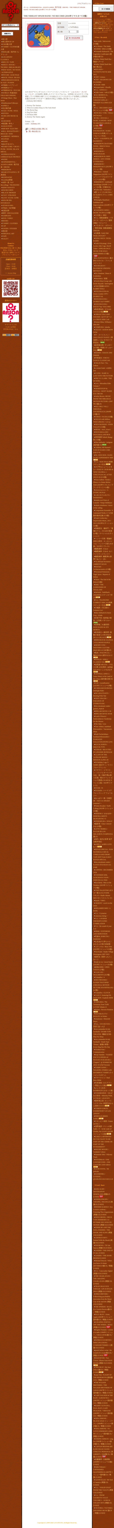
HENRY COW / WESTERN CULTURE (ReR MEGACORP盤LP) (102, 647)
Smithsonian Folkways (10, 103)
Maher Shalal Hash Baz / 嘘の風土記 (102, 65)
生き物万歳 (6, 108)
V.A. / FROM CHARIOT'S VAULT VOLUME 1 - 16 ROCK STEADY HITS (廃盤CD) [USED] (102, 1500)
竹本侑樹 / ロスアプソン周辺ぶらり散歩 (102, 1084)
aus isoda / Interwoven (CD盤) (101, 42)
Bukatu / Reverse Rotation (103, 1010)
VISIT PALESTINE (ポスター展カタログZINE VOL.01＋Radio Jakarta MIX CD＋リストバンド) (103, 894)
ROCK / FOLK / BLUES (11, 77)
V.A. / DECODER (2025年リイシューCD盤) (103, 109)
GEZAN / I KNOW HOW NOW (103, 331)
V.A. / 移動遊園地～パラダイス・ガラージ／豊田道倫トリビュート (103, 220)
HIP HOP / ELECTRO (10, 129)
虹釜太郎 (5, 211)
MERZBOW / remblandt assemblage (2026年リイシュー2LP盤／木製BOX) (102, 184)
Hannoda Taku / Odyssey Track (102, 1155)
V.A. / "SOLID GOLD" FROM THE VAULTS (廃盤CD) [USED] (103, 1490)
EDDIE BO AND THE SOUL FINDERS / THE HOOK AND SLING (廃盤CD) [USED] (102, 1231)
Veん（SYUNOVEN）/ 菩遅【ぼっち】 (102, 1025)
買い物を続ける (35, 131)
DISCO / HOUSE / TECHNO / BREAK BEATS (10, 66)
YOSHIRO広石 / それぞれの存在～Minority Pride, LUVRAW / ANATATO (103, 1095)
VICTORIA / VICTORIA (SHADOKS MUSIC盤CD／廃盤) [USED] (102, 1510)
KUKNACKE (7, 177)
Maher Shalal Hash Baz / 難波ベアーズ (102, 60)
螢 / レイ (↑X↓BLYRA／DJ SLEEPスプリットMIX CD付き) (103, 194)
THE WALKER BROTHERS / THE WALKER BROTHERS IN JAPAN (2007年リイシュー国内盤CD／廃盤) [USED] (103, 1388)
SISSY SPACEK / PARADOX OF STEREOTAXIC (100, 700)
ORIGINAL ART (8, 234)
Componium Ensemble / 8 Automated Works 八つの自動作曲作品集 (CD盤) (103, 513)
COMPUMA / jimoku (102, 327)
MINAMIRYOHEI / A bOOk (101, 909)
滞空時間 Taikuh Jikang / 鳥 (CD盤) (103, 438)
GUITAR (5, 139)
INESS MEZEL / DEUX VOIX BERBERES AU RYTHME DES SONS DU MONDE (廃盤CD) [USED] (103, 1221)
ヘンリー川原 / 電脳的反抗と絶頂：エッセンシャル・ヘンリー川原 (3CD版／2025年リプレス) (103, 542)
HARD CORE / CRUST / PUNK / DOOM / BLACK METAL (10, 149)
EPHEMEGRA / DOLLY (103, 821)
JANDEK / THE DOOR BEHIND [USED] (102, 1257)
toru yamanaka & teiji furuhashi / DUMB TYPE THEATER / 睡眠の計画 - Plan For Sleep (102, 1033)
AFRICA (5, 106)
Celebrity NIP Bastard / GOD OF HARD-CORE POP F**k (102, 450)
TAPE (4, 236)
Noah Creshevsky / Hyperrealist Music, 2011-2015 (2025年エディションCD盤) (103, 522)
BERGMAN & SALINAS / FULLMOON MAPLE (103, 641)
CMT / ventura (100, 77)
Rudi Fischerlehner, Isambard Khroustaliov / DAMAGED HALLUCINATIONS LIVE (102, 738)
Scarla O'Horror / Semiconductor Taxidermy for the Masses (102, 718)
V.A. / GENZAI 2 (101, 90)
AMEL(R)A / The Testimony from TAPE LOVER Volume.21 (101, 1004)
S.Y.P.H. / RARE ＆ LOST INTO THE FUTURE (103, 374)
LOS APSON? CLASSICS (6, 58)
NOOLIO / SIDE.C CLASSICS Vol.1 (101, 660)
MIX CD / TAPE (8, 62)
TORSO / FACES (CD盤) (104, 417)
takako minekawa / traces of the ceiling (102, 506)
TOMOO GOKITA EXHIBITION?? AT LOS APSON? (102, 1111)
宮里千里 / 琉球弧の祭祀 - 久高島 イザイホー (102, 620)
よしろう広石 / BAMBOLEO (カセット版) (103, 1089)
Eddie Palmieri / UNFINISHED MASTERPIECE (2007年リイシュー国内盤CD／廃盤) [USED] (103, 1472)
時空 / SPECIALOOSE (10, 213)
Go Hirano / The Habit (102, 46)
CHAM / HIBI (100, 85)
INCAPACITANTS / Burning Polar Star (101, 694)
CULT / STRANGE (9, 195)
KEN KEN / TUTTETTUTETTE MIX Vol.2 (102, 71)
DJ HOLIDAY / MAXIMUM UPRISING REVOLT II (101, 268)
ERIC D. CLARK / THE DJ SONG (102, 379)
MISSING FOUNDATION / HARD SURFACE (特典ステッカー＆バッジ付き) (102, 132)
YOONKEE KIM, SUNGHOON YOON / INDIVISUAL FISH (101, 877)
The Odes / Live (100, 724)
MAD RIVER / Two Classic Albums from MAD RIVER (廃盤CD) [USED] (102, 1361)
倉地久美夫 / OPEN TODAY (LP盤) (101, 968)
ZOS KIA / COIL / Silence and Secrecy (103, 114)
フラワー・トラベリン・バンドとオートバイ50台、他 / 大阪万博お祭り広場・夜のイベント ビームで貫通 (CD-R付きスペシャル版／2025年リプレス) (103, 777)
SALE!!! (5, 239)
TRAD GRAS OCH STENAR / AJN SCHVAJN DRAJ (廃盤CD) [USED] (102, 1288)
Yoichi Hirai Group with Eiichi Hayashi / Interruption (103, 282)
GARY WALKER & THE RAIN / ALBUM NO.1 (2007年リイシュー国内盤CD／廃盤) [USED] (103, 1399)
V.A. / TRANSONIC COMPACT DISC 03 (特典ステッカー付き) (102, 602)
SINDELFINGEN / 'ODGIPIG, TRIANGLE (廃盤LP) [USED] (103, 1201)
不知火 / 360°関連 (9, 208)
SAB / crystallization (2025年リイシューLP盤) (102, 684)
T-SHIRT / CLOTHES (10, 223)
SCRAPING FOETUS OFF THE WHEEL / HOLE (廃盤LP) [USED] (102, 1324)
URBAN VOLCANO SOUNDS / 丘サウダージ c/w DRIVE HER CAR (102, 316)
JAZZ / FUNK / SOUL (10, 111)
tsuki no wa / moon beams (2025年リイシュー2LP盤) (103, 963)
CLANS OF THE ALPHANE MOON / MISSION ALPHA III (100, 757)
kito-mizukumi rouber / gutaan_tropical (102, 707)
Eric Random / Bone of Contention (102, 274)
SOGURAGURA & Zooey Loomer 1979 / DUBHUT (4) (101, 293)
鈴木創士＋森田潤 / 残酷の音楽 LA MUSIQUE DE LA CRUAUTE (102, 634)
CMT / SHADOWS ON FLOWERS (102, 81)
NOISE (4, 159)
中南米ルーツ (7, 88)
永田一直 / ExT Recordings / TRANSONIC (10, 183)
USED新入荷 (7, 44)
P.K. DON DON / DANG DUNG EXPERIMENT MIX (103, 457)
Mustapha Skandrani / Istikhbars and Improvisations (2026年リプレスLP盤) (103, 204)
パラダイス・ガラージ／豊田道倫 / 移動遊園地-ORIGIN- (102, 228)
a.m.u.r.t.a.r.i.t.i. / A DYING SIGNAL (100, 491)
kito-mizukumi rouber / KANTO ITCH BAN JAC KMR (102, 864)
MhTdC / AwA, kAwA (102, 430)
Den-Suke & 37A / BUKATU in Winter (100, 1015)
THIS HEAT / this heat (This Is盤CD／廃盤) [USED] (102, 1369)
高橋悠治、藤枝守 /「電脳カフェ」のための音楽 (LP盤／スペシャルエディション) (103, 532)
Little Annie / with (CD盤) (104, 92)
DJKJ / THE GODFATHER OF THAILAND (99, 587)
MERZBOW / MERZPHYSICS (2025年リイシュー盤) (103, 166)
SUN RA (5, 113)
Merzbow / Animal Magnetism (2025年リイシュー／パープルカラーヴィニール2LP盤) (102, 175)
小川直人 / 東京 (101, 215)
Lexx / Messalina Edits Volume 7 (102, 384)
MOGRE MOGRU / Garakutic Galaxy (101, 1150)
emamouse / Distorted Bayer (101, 1020)
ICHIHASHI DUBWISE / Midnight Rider (103, 689)
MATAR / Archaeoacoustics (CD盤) (102, 568)
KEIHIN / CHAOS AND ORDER (102, 354)
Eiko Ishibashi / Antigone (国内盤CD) (102, 443)
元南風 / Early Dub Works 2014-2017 (101, 234)
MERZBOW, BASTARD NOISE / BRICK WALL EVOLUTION (102, 146)
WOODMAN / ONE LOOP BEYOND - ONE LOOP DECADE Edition (102, 1163)
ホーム (26, 7)
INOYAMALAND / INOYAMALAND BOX (101, 433)
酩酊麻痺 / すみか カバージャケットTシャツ (102, 552)
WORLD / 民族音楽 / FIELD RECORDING (9, 94)
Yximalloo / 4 (100, 977)
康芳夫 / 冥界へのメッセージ (102, 958)
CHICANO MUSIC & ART (9, 117)
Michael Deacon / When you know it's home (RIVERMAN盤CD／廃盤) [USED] (103, 1264)
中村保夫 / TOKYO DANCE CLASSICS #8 (101, 359)
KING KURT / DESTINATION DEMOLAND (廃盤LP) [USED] (101, 1193)
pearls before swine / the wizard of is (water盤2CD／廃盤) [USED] (103, 1352)
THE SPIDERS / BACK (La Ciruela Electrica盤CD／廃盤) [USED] (102, 1309)
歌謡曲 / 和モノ (8, 124)
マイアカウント (84, 4)
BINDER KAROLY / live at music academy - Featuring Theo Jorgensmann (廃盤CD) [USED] (103, 1211)
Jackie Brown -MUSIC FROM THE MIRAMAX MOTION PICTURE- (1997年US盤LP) (103, 400)
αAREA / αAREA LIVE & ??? (102, 845)
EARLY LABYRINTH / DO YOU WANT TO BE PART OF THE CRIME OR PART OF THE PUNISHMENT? (102, 1142)
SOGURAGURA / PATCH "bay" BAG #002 (102, 305)
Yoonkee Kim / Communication (99, 1051)
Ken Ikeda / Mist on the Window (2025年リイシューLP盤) (102, 885)
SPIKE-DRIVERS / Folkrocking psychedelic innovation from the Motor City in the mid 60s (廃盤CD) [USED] (102, 1299)
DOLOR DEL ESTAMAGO (6, 201)
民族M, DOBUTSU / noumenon (101, 937)
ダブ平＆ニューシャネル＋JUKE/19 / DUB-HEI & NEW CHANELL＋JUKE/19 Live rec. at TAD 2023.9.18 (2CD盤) (103, 472)
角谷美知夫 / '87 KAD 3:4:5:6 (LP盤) (102, 310)
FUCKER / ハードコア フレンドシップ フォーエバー (103, 793)
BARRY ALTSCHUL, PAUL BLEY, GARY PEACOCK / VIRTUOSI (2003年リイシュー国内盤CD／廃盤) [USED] (103, 1411)
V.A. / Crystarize (100, 913)
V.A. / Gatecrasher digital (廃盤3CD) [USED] (102, 1272)
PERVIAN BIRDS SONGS (100, 1117)
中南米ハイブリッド (10, 85)
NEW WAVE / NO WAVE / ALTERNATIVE (10, 71)
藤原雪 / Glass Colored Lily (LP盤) (102, 825)
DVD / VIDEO (7, 218)
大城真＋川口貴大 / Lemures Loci (101, 609)
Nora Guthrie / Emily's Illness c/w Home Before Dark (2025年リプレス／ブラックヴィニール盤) (103, 483)
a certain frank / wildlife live (102, 369)
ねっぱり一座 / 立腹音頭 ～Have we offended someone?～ (102, 800)
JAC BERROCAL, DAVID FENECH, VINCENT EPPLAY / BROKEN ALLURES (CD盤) (102, 100)
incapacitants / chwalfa (103, 87)
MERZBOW (6, 170)
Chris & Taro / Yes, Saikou (100, 364)
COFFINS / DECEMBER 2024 (103, 871)
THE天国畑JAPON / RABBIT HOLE (101, 287)
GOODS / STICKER (9, 228)
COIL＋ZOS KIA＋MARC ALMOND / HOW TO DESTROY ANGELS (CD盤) (102, 122)
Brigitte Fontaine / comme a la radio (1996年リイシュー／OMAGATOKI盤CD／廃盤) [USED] (103, 1333)
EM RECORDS (7, 190)
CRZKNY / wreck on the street (102, 904)
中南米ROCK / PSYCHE (11, 90)
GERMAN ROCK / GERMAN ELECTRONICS (10, 155)
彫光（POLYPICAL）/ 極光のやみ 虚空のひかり (103, 655)
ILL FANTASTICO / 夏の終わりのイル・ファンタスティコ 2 (103, 260)
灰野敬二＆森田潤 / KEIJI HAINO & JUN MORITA (101, 627)
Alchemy (34, 124)
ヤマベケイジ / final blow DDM (101, 1079)
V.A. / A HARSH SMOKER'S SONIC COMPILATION (100, 921)
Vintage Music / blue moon (9, 99)
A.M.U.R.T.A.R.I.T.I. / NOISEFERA (102, 496)
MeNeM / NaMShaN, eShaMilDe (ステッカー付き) (102, 594)
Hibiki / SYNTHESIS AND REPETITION (101, 932)
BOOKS (5, 221)
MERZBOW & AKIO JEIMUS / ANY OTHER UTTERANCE (101, 159)
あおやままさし (8, 144)
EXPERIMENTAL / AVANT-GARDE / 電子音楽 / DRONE (10, 164)
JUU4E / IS (99, 788)
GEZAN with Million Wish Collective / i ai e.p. (102, 420)
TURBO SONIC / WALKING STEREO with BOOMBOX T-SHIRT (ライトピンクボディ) (103, 1071)
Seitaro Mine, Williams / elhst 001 (102, 323)
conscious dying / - (101, 916)
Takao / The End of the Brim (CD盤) (102, 581)
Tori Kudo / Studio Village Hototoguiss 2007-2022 (103, 953)
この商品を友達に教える (38, 129)
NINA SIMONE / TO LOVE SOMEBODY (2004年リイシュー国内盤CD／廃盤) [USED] (103, 1432)
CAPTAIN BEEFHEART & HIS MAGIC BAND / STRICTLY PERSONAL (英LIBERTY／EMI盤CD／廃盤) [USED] (103, 1452)
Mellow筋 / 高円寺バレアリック (10, 53)
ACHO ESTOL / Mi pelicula (101, 1170)
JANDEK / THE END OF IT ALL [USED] (103, 1251)
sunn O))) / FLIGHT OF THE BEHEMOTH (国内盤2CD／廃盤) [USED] (103, 1377)
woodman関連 (7, 180)
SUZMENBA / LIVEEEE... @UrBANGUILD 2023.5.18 (103, 1176)
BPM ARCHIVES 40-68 (103, 714)
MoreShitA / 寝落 (101, 279)
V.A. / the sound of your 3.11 (102, 927)
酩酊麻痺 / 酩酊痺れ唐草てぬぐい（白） (102, 557)
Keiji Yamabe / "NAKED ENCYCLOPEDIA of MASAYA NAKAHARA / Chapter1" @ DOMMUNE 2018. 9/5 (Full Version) (102, 1060)
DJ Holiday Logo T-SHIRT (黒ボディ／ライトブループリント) (103, 764)
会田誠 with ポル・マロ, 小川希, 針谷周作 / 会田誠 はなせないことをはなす (103, 668)
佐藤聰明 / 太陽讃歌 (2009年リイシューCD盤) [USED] (102, 1461)
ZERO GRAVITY (8, 188)
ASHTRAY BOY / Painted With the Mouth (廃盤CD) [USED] (102, 1240)
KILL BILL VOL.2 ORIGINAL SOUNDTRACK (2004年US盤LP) (102, 410)
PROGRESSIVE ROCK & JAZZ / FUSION (10, 81)
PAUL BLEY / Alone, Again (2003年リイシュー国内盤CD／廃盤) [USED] (103, 1317)
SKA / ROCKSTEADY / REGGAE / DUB (10, 132)
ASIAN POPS (7, 126)
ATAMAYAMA (7, 205)
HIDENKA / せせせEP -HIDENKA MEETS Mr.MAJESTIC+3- (102, 816)
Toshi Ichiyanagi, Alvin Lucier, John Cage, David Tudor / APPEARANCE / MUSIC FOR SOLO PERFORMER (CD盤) (102, 249)
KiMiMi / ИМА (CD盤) (103, 49)
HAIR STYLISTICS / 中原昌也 (10, 173)
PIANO (5, 141)
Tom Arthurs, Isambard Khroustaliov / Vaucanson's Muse (102, 729)
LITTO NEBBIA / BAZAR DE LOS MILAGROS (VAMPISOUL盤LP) (103, 833)
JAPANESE (6, 121)
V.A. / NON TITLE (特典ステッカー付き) (103, 463)
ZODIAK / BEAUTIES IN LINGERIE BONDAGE (102, 751)
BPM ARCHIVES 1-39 (103, 711)
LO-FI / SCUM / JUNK (10, 198)
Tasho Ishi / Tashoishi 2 (103, 190)
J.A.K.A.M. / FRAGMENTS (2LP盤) (101, 973)
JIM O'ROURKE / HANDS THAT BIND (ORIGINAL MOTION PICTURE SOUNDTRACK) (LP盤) (103, 985)
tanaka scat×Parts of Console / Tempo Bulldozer (102, 501)
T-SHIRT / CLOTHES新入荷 (10, 48)
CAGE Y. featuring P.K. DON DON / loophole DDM (103, 997)
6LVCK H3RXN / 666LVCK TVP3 (100, 745)
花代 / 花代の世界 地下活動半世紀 (102, 840)
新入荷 (5, 39)
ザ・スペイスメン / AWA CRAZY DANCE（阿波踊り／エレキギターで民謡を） (103, 339)
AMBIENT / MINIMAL (10, 136)
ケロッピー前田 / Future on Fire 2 (103, 1122)
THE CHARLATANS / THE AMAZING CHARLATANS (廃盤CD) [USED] (102, 1280)
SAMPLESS (6, 216)
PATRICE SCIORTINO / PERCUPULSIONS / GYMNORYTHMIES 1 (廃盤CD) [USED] (102, 1344)
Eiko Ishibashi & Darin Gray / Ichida (102, 614)
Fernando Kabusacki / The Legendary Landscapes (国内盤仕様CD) (103, 54)
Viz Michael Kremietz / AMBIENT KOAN (102, 563)
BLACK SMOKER (9, 193)
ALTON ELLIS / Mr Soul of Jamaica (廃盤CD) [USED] (103, 1482)
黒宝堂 (5, 231)
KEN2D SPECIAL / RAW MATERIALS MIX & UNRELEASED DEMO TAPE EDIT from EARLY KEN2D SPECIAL (103, 854)
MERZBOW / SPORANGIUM (99, 152)
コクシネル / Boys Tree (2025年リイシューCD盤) (102, 948)
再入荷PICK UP (8, 42)
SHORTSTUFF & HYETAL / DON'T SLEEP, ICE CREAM (102, 391)
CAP (4, 226)
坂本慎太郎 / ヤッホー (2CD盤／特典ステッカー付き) (103, 347)
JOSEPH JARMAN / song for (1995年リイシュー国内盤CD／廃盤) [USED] (103, 1441)
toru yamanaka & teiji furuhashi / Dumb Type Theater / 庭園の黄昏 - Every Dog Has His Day (101, 1043)
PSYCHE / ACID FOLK (10, 75)
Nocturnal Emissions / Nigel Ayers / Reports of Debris (101, 574)
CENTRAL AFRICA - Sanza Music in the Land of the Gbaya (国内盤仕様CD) (103, 677)
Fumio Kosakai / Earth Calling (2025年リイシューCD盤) (103, 808)
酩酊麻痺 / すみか (101, 549)
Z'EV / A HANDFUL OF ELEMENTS (102, 139)
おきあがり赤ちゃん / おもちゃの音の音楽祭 (102, 943)
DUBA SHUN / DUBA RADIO (102, 239)
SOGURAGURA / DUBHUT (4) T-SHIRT (101, 300)
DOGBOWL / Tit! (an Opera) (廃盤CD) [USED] (102, 1246)
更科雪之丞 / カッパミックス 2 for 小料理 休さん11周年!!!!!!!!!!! (103, 1103)
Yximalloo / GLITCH (102, 993)
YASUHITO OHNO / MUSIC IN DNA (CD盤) (102, 211)
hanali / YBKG (100, 901)
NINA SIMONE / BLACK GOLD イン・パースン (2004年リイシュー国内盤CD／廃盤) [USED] (103, 1422)
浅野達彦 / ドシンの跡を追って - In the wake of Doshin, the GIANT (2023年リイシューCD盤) (103, 1130)
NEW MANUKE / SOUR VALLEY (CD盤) (103, 425)
